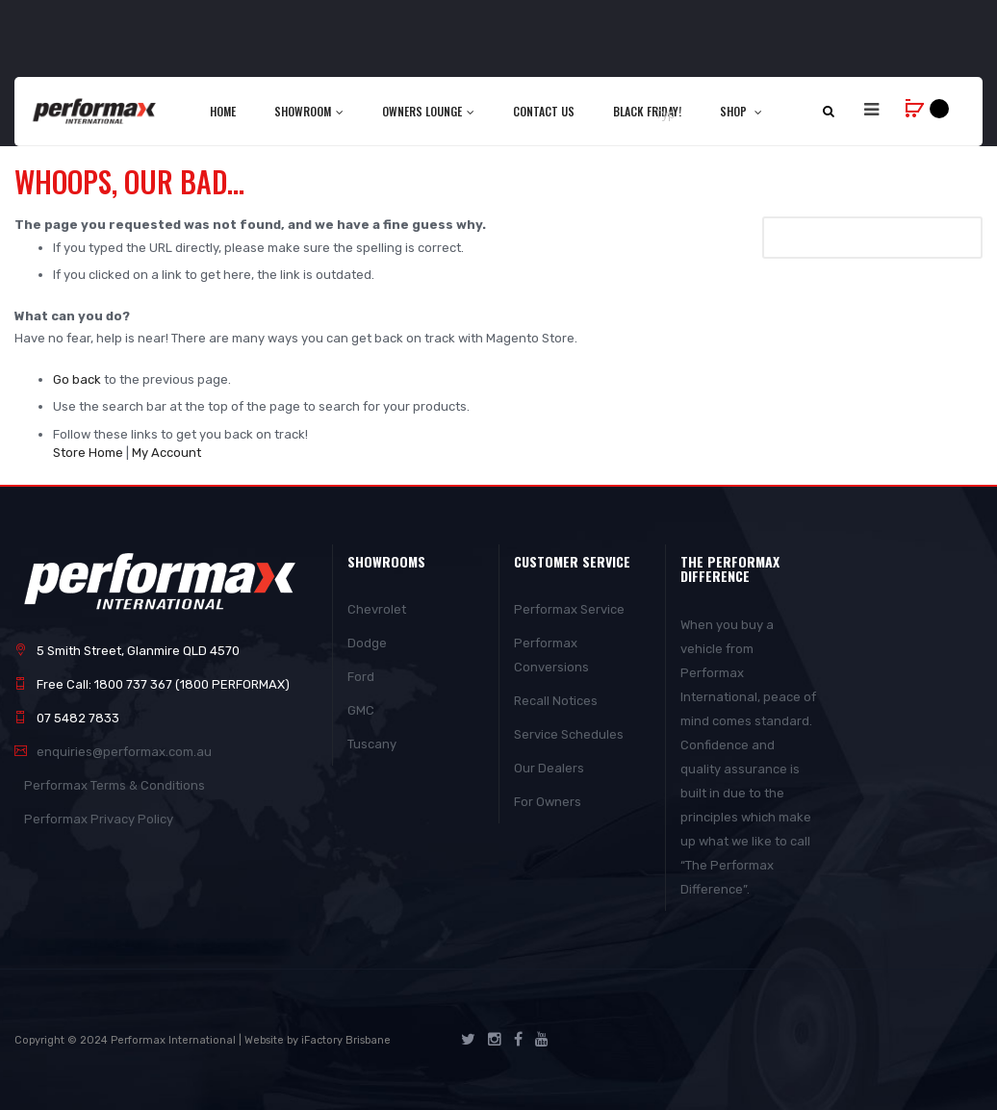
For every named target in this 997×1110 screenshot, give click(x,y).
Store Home (88, 452)
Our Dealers (549, 768)
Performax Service (569, 609)
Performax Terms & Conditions (114, 785)
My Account (166, 452)
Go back (77, 379)
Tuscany (371, 744)
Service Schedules (569, 734)
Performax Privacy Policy (98, 819)
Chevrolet (376, 609)
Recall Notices (556, 701)
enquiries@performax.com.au (124, 751)
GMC (360, 710)
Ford (360, 676)
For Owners (547, 802)
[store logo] (95, 111)
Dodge (367, 643)
